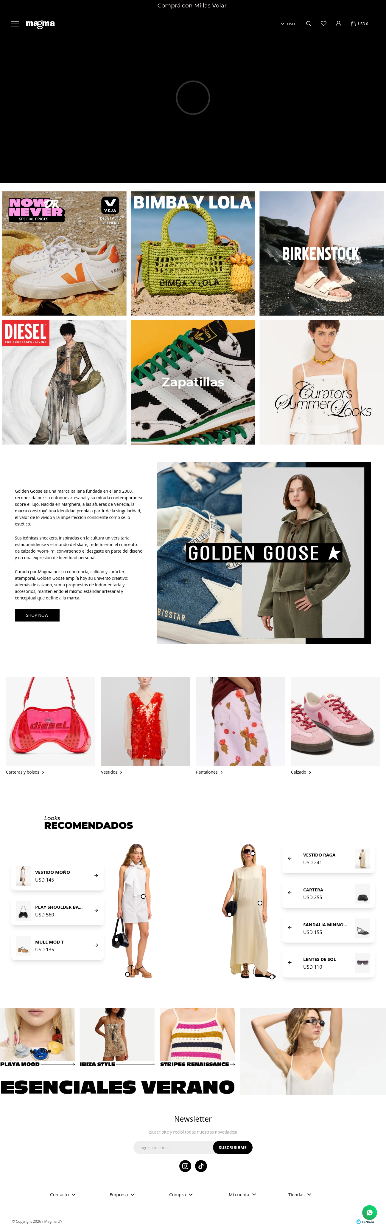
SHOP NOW (37, 615)
